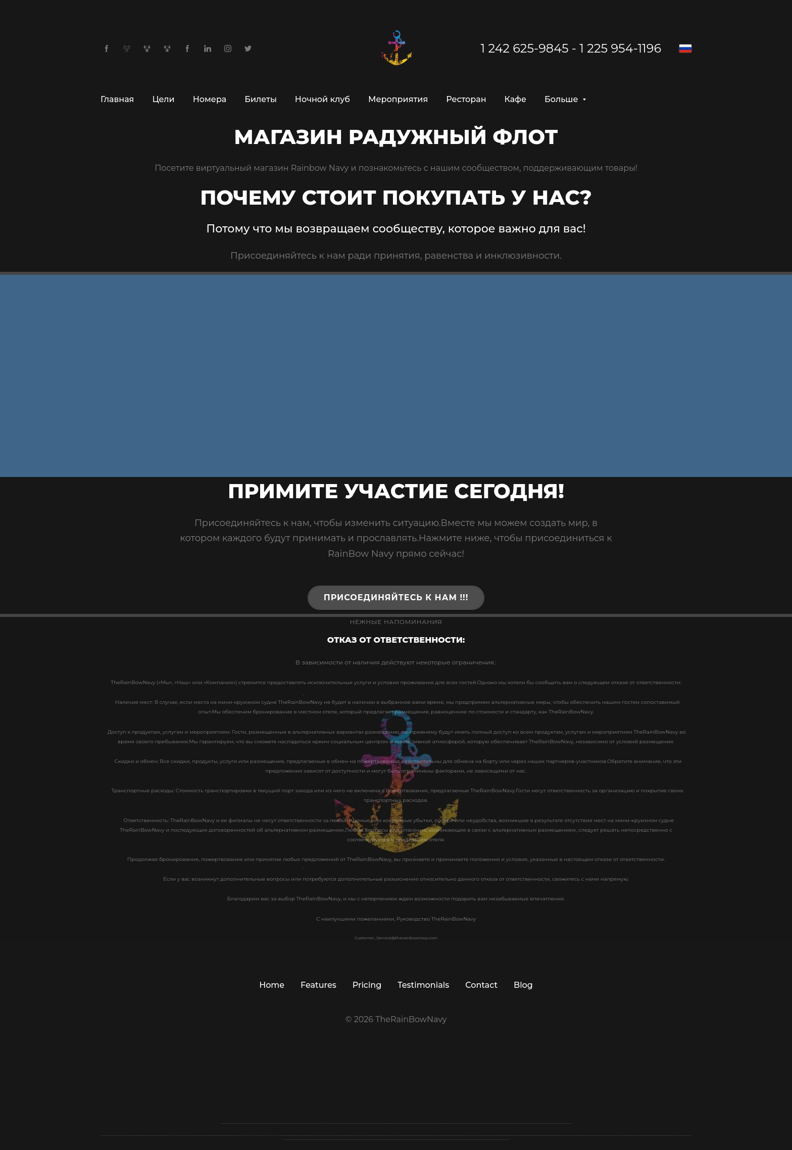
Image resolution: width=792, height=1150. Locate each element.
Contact (481, 985)
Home (271, 985)
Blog (523, 985)
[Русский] (685, 48)
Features (318, 985)
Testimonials (423, 985)
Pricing (367, 985)
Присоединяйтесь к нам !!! (396, 597)
